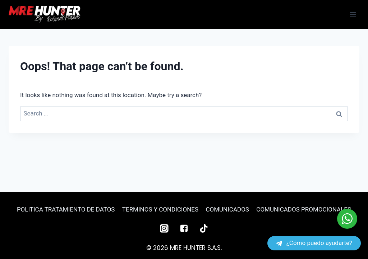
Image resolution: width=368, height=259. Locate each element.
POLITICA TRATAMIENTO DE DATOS (66, 209)
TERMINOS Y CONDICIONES (160, 209)
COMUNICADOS (227, 209)
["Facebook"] (184, 228)
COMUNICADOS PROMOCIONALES (303, 209)
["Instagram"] (164, 228)
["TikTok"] (203, 228)
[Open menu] (352, 14)
